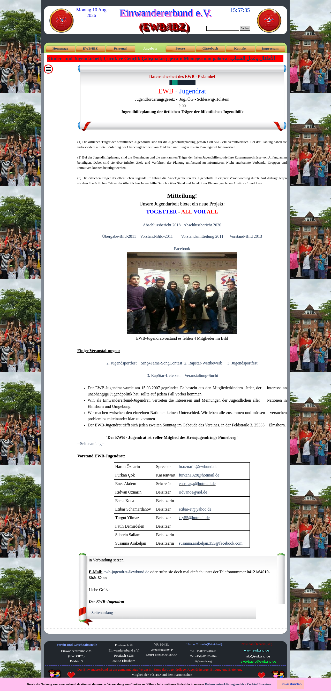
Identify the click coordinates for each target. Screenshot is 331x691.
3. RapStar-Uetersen (163, 375)
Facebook (182, 249)
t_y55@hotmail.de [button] (194, 517)
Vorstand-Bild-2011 (156, 236)
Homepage (60, 48)
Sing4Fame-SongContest (161, 363)
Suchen (245, 28)
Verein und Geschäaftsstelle (77, 645)
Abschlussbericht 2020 (202, 225)
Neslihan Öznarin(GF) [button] (256, 644)
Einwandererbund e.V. (165, 13)
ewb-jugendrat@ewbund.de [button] (126, 572)
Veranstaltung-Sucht (201, 375)
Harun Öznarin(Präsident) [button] (204, 644)
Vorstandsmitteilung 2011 (202, 236)
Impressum (270, 48)
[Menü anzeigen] (48, 69)
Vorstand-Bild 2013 (246, 236)
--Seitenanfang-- (90, 443)
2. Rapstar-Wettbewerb (203, 363)
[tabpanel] (182, 97)
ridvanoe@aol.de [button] (193, 492)
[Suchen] (222, 28)
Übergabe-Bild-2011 (119, 236)
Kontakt (240, 48)
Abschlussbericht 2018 (161, 225)
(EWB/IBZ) (163, 26)
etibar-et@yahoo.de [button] (195, 509)
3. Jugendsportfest (242, 363)
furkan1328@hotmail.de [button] (199, 475)
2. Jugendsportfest (122, 363)
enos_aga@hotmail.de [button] (197, 483)
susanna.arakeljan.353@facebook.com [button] (210, 543)
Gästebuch (210, 48)
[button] (257, 656)
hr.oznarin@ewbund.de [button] (198, 466)
